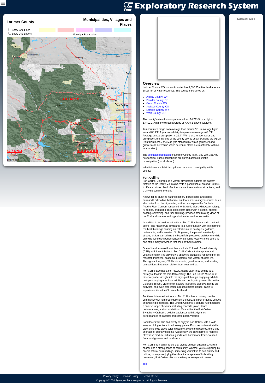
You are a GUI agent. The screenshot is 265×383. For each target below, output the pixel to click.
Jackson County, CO (157, 106)
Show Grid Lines (22, 30)
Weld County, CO (155, 113)
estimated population (159, 154)
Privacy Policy (111, 376)
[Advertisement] (246, 102)
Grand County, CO (156, 103)
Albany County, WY (157, 96)
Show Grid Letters (22, 33)
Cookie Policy (131, 376)
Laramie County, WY (157, 109)
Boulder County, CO (157, 100)
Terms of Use (151, 376)
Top (145, 364)
